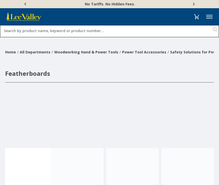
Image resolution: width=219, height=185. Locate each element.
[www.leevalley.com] (23, 17)
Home (10, 52)
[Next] (193, 4)
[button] (196, 16)
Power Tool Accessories (144, 52)
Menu (209, 17)
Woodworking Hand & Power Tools (86, 52)
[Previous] (25, 4)
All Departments (35, 52)
